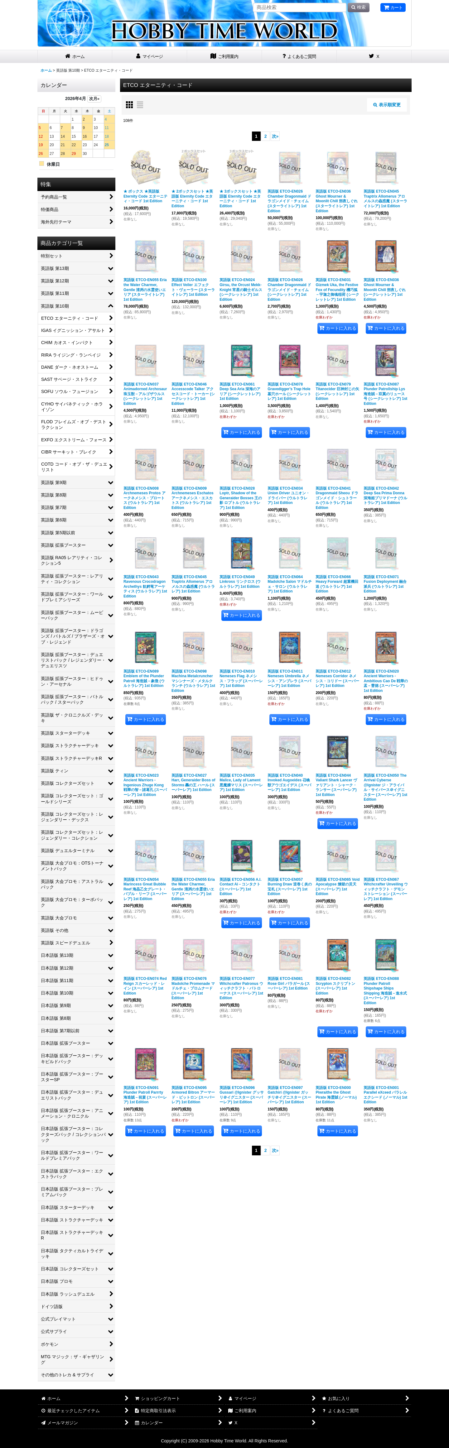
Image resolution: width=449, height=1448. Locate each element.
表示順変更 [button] (387, 104)
